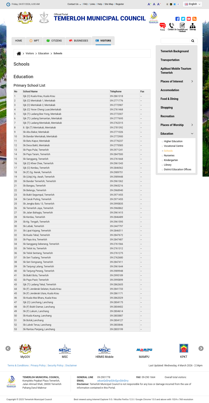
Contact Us (74, 4)
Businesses (78, 40)
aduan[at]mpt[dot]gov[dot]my (112, 380)
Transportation (170, 60)
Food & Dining (169, 98)
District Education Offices (177, 169)
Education (43, 53)
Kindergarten (171, 160)
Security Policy (55, 365)
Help (100, 4)
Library (167, 164)
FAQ (85, 4)
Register (120, 4)
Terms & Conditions (18, 365)
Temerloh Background (175, 51)
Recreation (167, 116)
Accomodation (170, 90)
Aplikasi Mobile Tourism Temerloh (176, 70)
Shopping (167, 107)
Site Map (108, 4)
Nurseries (169, 155)
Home (18, 40)
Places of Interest (172, 81)
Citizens (54, 40)
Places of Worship (172, 125)
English (193, 4)
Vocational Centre (173, 146)
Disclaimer (71, 365)
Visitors (103, 40)
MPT (34, 40)
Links (92, 4)
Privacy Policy (38, 365)
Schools (168, 150)
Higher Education (173, 141)
